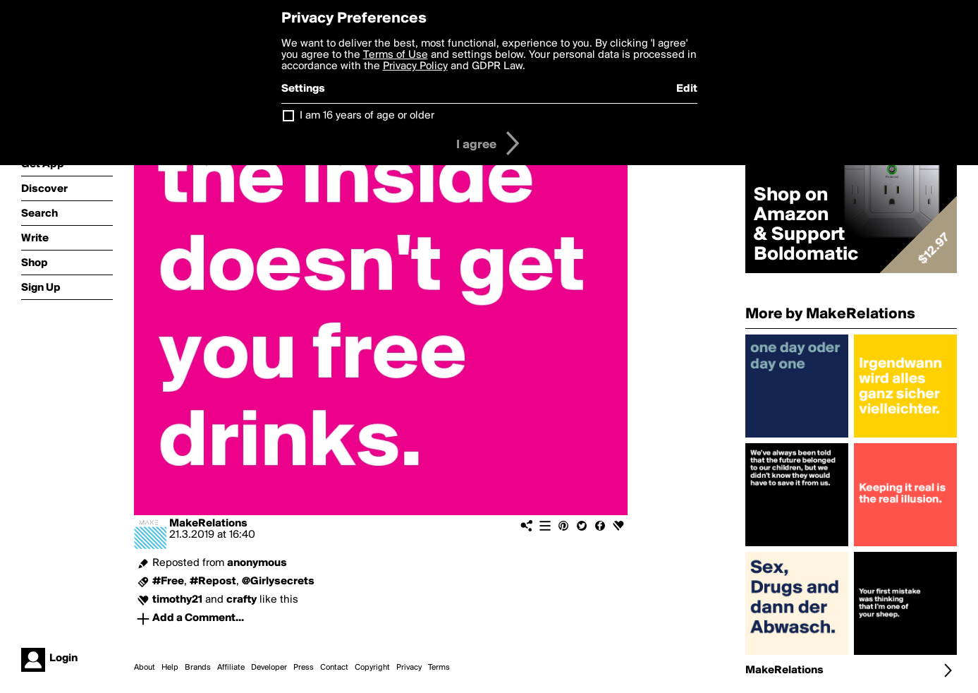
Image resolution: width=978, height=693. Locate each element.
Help (169, 667)
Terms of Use (395, 55)
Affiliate (231, 667)
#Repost (213, 581)
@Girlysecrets (278, 581)
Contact (334, 667)
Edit (686, 89)
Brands (198, 667)
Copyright (372, 667)
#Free (168, 581)
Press (303, 667)
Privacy (409, 667)
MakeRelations (208, 523)
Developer (269, 667)
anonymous (257, 563)
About (144, 667)
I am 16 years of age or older (367, 115)
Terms (439, 667)
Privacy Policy (415, 66)
